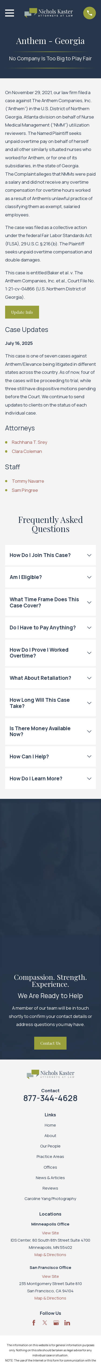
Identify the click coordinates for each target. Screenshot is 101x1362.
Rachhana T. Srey (29, 442)
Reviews (50, 1188)
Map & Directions (50, 1254)
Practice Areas (50, 1156)
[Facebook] (34, 1323)
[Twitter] (45, 1323)
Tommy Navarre (28, 481)
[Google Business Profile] (56, 1323)
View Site (50, 1233)
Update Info (22, 312)
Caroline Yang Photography (50, 1198)
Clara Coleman (27, 451)
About (50, 1135)
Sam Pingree (25, 490)
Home (50, 1125)
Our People (50, 1146)
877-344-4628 (50, 1097)
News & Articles (50, 1177)
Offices (50, 1167)
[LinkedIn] (67, 1323)
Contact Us (50, 1043)
